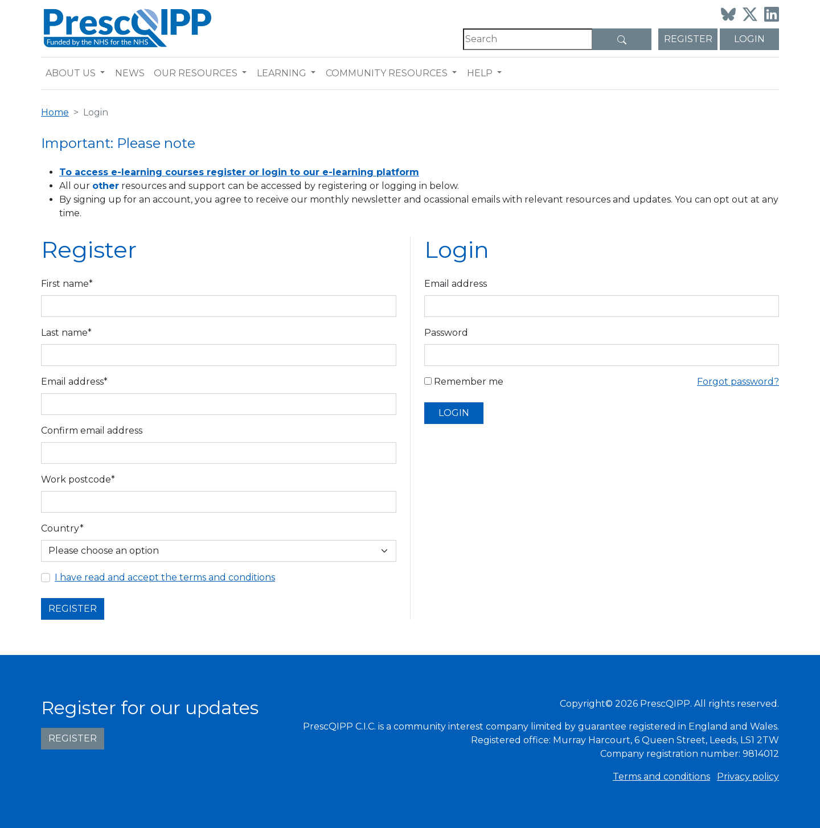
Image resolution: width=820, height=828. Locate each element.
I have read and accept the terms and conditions (165, 577)
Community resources (387, 73)
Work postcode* (78, 479)
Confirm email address (91, 430)
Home (55, 112)
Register (688, 39)
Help (480, 73)
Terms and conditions (661, 776)
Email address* (74, 381)
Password (446, 332)
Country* (62, 528)
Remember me (463, 381)
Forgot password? (738, 381)
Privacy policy (748, 776)
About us (71, 73)
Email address (455, 283)
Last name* (66, 332)
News (130, 73)
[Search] (528, 39)
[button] (105, 73)
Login (749, 39)
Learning (281, 73)
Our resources (195, 73)
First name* (67, 283)
